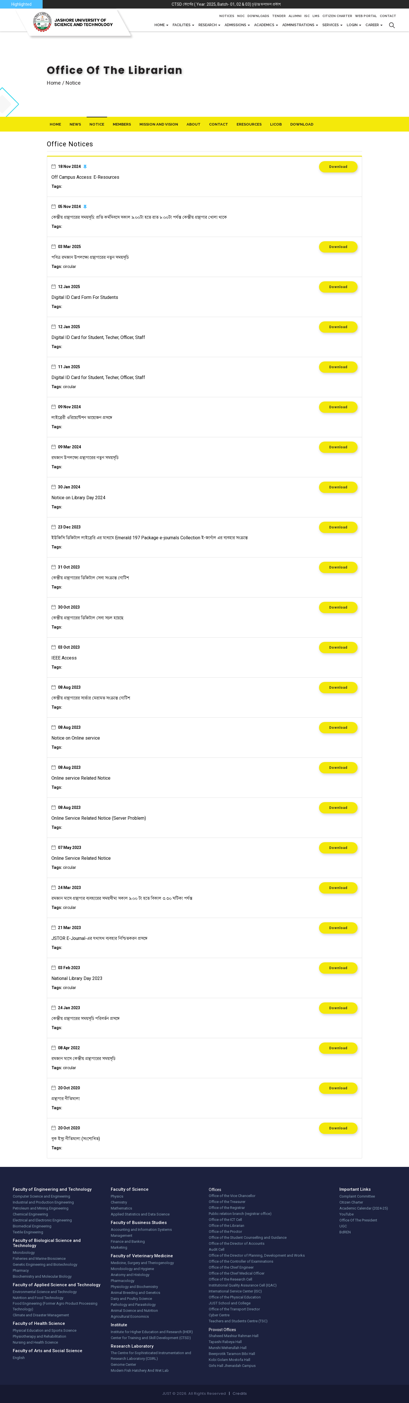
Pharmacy (21, 1270)
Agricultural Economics (130, 1316)
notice (73, 83)
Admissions (236, 25)
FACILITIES (182, 25)
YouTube (346, 1214)
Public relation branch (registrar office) (240, 1214)
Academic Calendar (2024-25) (363, 1208)
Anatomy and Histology (130, 1275)
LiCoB (276, 124)
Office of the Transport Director (234, 1309)
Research (208, 25)
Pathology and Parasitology (133, 1304)
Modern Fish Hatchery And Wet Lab (140, 1370)
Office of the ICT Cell (225, 1219)
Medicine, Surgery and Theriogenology (142, 1263)
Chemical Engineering (30, 1214)
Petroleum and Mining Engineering (40, 1208)
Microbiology (24, 1252)
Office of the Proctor (225, 1231)
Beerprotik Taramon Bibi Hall (232, 1354)
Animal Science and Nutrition (134, 1310)
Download (338, 167)
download (301, 124)
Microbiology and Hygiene (132, 1269)
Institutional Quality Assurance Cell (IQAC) (243, 1285)
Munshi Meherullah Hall (228, 1348)
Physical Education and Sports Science (44, 1330)
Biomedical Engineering (32, 1226)
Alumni (295, 16)
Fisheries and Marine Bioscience (39, 1258)
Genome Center (123, 1364)
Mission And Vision (158, 124)
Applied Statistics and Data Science (140, 1214)
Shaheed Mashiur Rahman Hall (233, 1336)
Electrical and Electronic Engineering (42, 1220)
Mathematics (121, 1208)
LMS (316, 16)
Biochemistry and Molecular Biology (42, 1276)
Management (121, 1235)
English (19, 1358)
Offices (215, 1189)
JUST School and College (230, 1303)
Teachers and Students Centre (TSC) (238, 1321)
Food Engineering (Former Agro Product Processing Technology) (55, 1306)
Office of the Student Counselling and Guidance (248, 1237)
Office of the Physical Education (235, 1297)
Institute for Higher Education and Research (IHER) (152, 1332)
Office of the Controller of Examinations (241, 1261)
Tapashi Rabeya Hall (225, 1342)
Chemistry (119, 1202)
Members (122, 124)
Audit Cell (216, 1249)
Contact (388, 16)
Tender (279, 16)
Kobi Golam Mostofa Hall (229, 1360)
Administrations (298, 25)
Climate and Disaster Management (41, 1315)
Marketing (119, 1247)
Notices (226, 16)
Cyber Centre (219, 1315)
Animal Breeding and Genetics (135, 1292)
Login (352, 25)
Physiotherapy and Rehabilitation (39, 1336)
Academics (264, 25)
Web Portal (366, 16)
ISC (307, 16)
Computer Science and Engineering (41, 1196)
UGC (343, 1226)
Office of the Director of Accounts (236, 1243)
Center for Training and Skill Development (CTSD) (151, 1338)
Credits (240, 1393)
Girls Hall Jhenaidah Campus (232, 1366)
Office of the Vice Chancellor (232, 1196)
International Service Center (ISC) (235, 1291)
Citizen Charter (337, 16)
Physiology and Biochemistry (134, 1287)
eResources (249, 124)
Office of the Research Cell (230, 1279)
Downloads (258, 16)
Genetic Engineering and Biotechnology (45, 1264)
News (75, 124)
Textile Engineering (28, 1232)
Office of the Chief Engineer (231, 1267)
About (194, 124)
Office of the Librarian (226, 1225)
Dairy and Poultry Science (131, 1298)
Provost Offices (222, 1329)
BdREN (345, 1232)
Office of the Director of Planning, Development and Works (257, 1255)
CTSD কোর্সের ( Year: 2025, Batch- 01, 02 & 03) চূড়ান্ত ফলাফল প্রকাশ (262, 4)
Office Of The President (358, 1220)
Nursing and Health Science (35, 1342)
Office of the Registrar (227, 1208)
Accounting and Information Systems (141, 1229)
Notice (96, 124)
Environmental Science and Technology (45, 1292)
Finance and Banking (128, 1241)
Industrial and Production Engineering (43, 1202)
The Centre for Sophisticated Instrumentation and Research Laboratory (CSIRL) (151, 1356)
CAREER (373, 25)
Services (331, 25)
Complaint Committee (357, 1196)
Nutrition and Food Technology (38, 1298)
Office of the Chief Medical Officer (236, 1273)
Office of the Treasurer (227, 1202)
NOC (241, 16)
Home (160, 25)
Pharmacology (122, 1281)
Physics (117, 1196)
